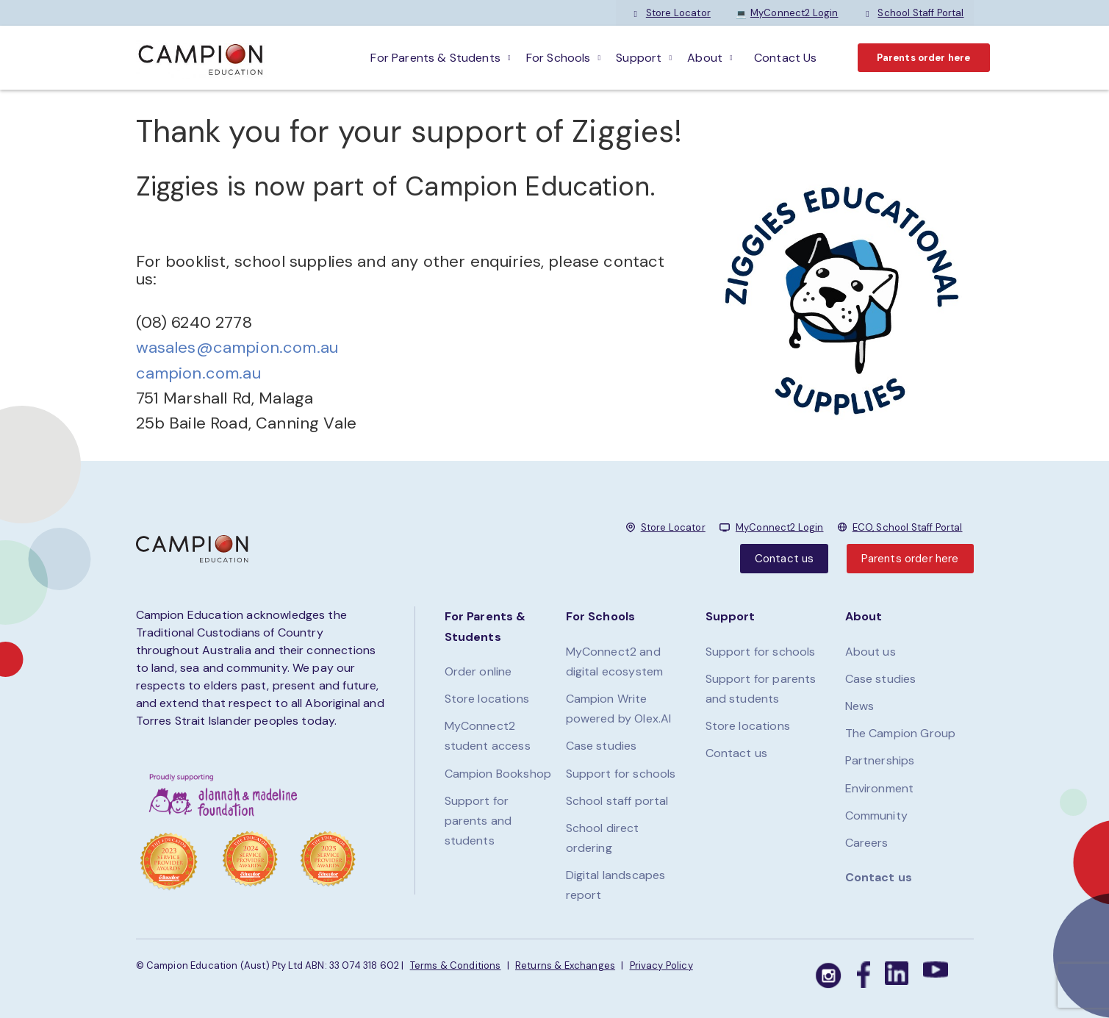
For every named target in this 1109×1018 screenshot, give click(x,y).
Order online (478, 671)
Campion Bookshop (498, 773)
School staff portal (617, 801)
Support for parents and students (478, 820)
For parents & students (435, 57)
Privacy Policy (661, 965)
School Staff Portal (913, 13)
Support (638, 57)
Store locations (487, 698)
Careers (867, 842)
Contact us (784, 558)
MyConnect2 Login (787, 13)
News (860, 706)
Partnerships (880, 760)
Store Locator (671, 13)
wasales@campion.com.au (237, 347)
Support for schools (621, 773)
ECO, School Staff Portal (908, 527)
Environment (879, 788)
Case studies (601, 745)
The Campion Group (900, 733)
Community (876, 815)
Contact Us (785, 57)
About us (870, 651)
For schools (558, 57)
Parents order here (924, 57)
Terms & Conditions (455, 965)
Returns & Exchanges (565, 965)
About (704, 57)
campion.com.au (198, 373)
